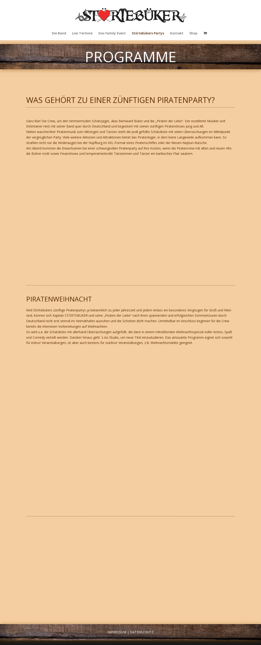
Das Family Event (112, 33)
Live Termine (82, 33)
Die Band (59, 33)
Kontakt (176, 33)
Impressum (116, 632)
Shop (193, 33)
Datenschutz (142, 632)
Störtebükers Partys (148, 33)
